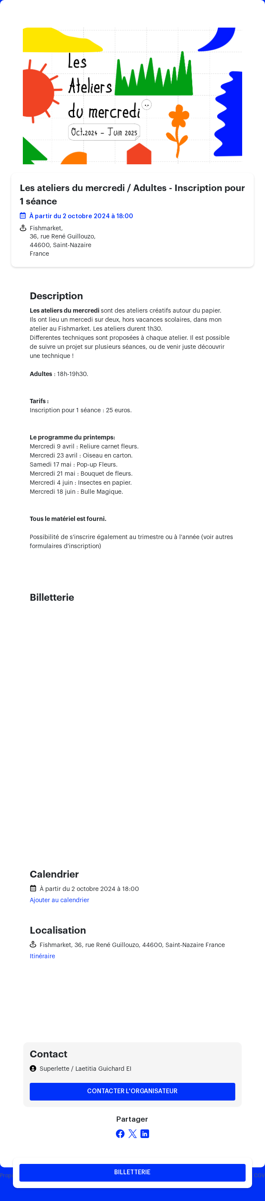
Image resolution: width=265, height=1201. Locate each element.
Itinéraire (42, 956)
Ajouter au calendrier (59, 900)
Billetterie (132, 1173)
